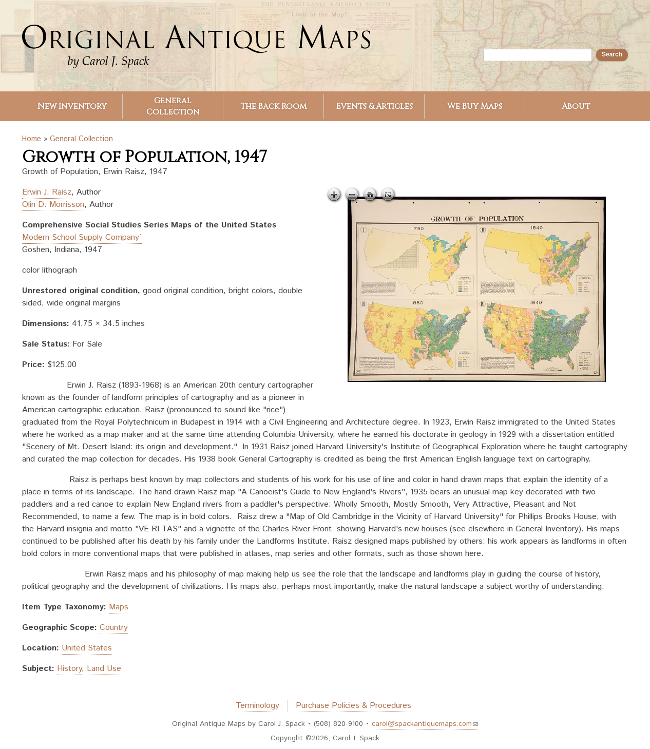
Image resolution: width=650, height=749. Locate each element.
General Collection (173, 106)
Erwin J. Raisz (46, 192)
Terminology (257, 706)
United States (87, 648)
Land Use (104, 669)
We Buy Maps (474, 106)
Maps (118, 607)
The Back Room (273, 106)
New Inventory (72, 106)
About (576, 106)
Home (31, 138)
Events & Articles (374, 106)
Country (114, 627)
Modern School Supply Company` (82, 237)
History (69, 669)
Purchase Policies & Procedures (353, 706)
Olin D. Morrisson (53, 204)
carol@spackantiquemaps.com (425, 724)
